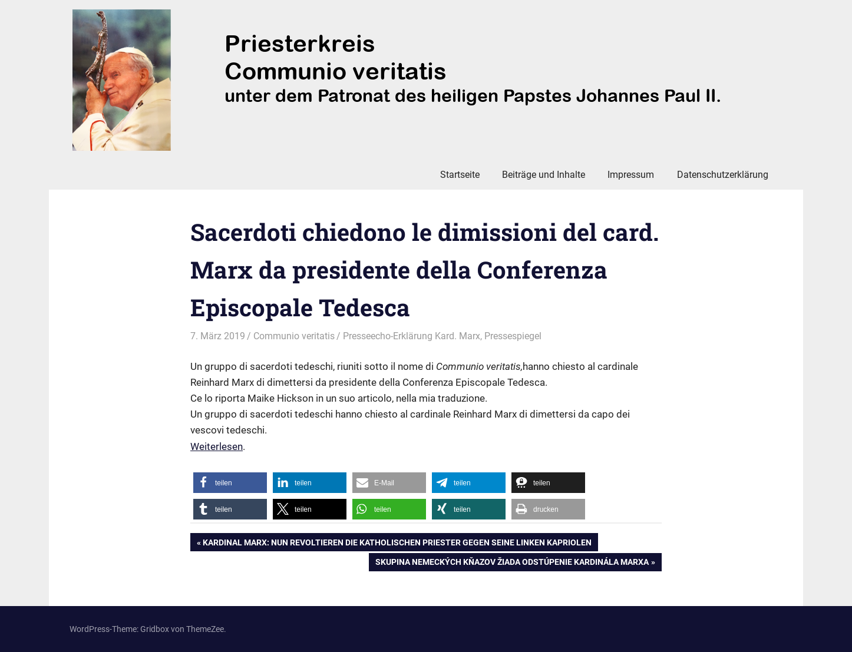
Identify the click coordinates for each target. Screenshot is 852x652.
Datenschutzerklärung (722, 174)
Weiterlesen (216, 446)
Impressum (630, 174)
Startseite (460, 174)
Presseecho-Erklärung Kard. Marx (411, 336)
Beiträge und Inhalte (543, 174)
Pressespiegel (512, 336)
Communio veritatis (294, 336)
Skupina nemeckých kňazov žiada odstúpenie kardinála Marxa (512, 563)
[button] (230, 482)
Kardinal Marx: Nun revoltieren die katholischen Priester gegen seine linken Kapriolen (397, 543)
